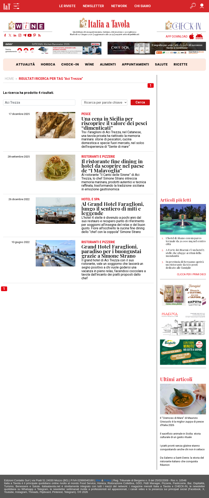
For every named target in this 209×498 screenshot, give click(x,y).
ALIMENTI (108, 64)
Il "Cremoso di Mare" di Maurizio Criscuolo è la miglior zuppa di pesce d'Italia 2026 (182, 421)
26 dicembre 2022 (19, 199)
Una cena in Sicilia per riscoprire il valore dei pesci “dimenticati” (114, 123)
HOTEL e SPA (90, 199)
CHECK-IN (70, 64)
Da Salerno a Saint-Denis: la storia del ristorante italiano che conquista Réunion (182, 461)
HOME (9, 79)
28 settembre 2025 (19, 156)
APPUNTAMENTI (135, 64)
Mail (98, 480)
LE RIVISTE (67, 6)
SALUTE (161, 64)
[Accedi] (202, 6)
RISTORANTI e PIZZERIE (98, 157)
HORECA (48, 64)
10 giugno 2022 (20, 242)
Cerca (140, 102)
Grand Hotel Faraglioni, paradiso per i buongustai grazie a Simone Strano (111, 251)
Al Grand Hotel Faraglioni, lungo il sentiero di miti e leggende (112, 208)
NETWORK (119, 6)
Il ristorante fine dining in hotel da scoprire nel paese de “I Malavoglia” (112, 166)
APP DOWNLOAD (177, 36)
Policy (107, 480)
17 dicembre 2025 (19, 114)
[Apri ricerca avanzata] (193, 6)
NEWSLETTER (93, 6)
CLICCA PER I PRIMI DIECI (191, 274)
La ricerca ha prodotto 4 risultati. (28, 93)
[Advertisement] (183, 136)
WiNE (89, 64)
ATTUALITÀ (25, 64)
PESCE (86, 114)
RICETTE (181, 64)
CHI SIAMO (142, 6)
